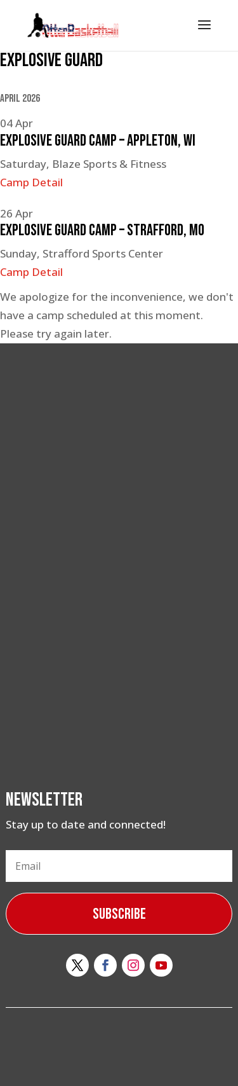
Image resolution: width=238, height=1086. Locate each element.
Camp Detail (31, 182)
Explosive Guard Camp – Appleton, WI (97, 141)
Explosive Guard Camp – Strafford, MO (102, 230)
